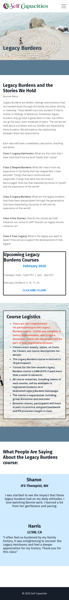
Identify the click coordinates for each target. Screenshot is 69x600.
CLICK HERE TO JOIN (35, 290)
